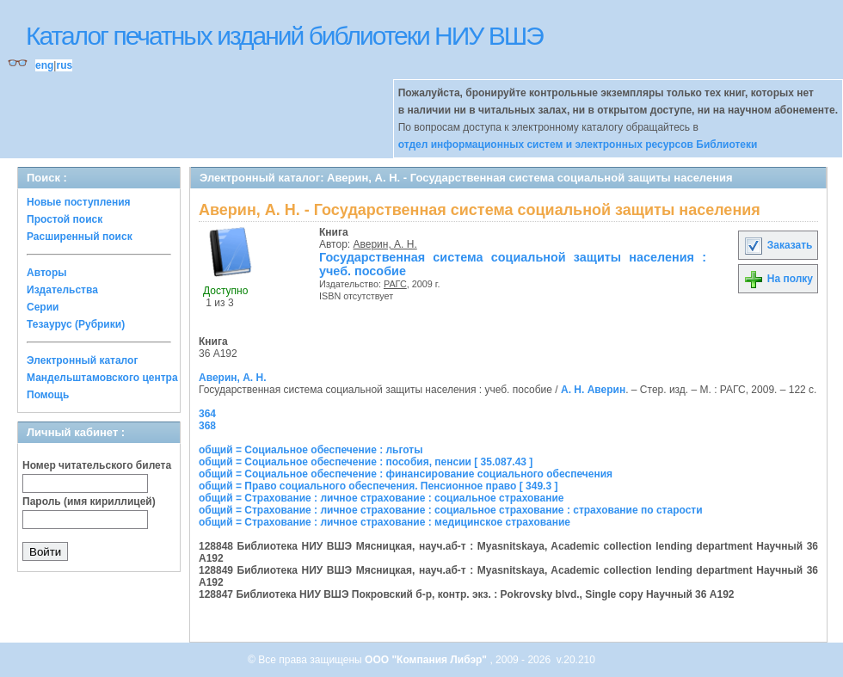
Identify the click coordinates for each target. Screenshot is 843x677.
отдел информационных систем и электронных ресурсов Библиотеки (578, 144)
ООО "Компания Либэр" (427, 660)
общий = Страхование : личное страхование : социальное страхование (381, 498)
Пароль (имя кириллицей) (89, 501)
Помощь (48, 395)
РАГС (395, 284)
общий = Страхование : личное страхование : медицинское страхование (384, 522)
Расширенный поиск (79, 237)
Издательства (62, 290)
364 (207, 414)
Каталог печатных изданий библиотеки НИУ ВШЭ (284, 36)
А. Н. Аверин (593, 390)
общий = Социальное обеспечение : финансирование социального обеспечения (405, 474)
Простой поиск (64, 219)
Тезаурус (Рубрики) (76, 324)
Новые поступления (79, 202)
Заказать (777, 245)
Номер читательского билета (96, 465)
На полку (778, 279)
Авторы (47, 273)
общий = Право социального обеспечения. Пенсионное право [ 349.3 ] (378, 486)
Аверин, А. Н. (385, 244)
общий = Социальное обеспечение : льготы (310, 450)
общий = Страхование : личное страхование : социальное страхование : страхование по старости (451, 510)
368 (207, 426)
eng (44, 65)
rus (64, 65)
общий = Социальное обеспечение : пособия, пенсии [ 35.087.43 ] (365, 462)
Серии (42, 307)
